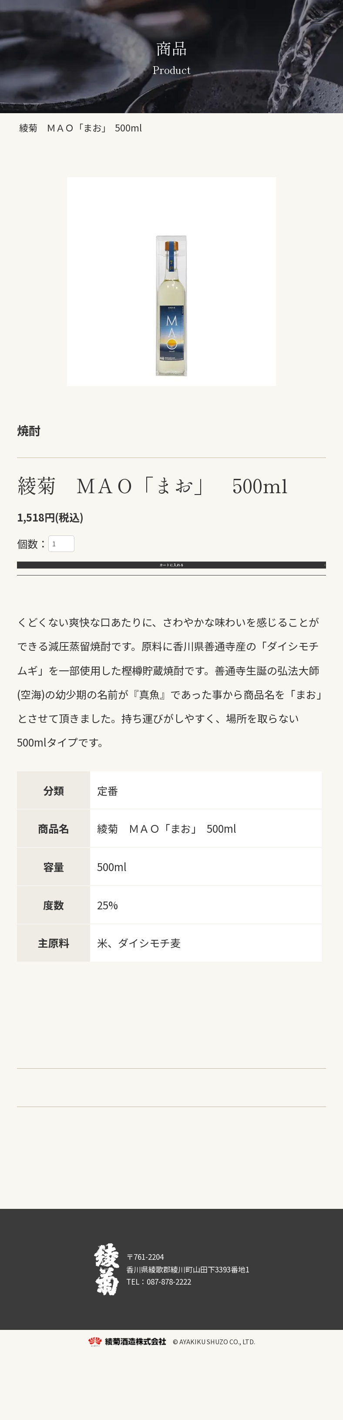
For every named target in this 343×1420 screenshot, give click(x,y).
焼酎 (235, 1077)
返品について (45, 1191)
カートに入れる (172, 573)
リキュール (282, 1077)
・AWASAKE (181, 1153)
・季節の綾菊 (111, 1153)
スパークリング (53, 1101)
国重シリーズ (121, 1077)
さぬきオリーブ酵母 (147, 1101)
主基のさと (188, 1077)
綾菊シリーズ (48, 1077)
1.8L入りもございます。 (74, 784)
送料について (112, 1191)
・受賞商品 (43, 1153)
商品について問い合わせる (207, 1191)
